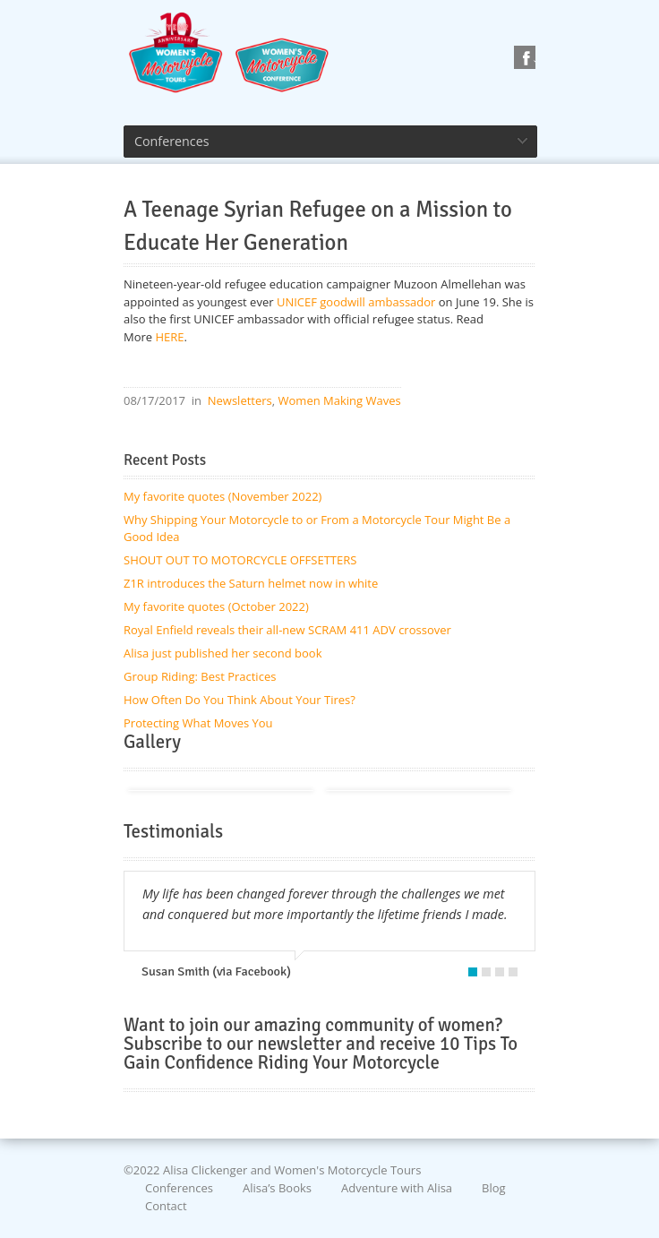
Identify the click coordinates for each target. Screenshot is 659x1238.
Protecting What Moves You (198, 723)
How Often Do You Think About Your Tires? (239, 700)
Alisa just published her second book (223, 653)
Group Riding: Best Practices (200, 676)
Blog (494, 1188)
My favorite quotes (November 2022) (222, 496)
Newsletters (240, 400)
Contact (166, 1205)
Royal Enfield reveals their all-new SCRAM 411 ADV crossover (287, 630)
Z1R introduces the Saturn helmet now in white (251, 583)
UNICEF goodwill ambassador (356, 302)
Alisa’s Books (277, 1188)
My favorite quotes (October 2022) (216, 606)
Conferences (179, 1188)
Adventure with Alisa (396, 1188)
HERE (170, 337)
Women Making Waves (339, 400)
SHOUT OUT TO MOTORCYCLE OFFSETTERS (240, 560)
